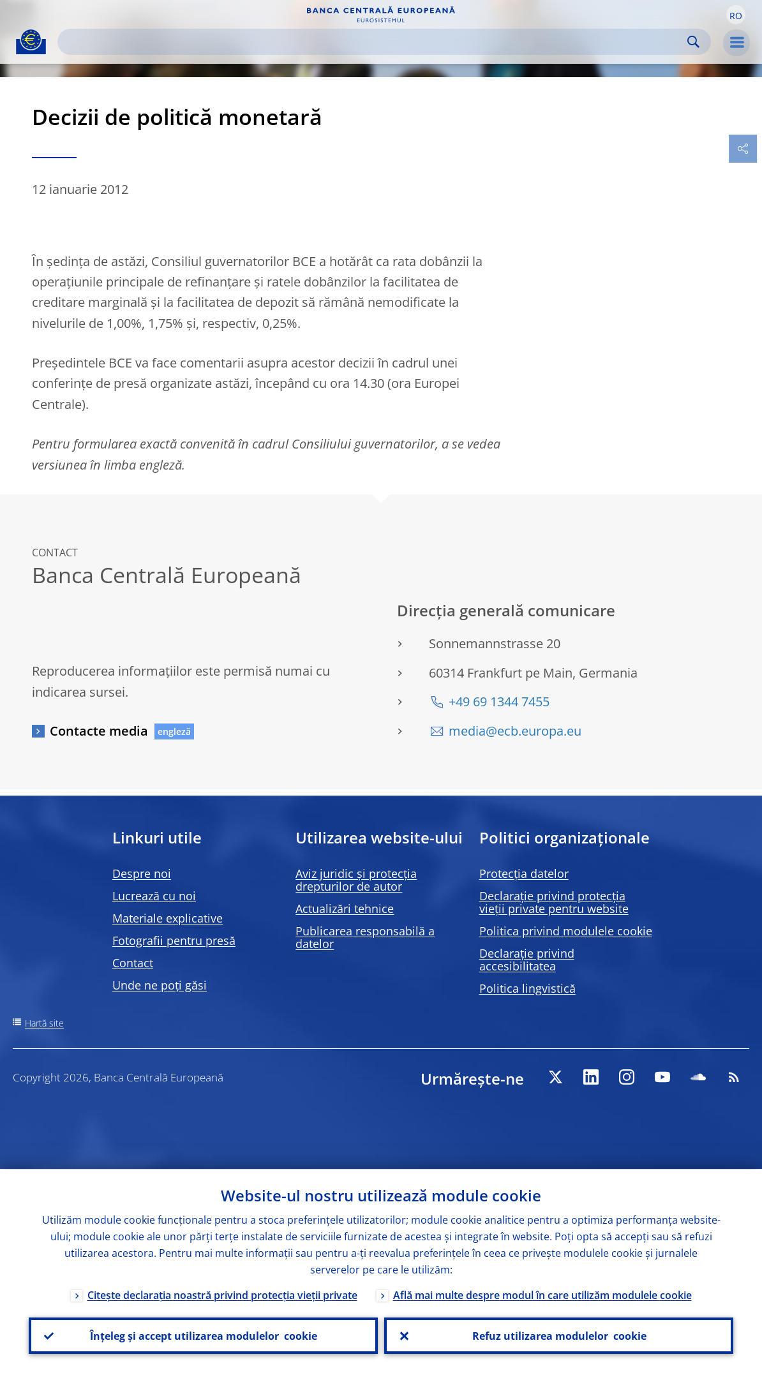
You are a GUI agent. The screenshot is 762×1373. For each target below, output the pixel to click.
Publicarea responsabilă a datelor (365, 937)
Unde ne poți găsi (159, 985)
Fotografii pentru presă (173, 940)
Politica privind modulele (565, 931)
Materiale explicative (167, 918)
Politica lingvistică (527, 988)
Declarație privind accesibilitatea (526, 960)
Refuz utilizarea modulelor (559, 1335)
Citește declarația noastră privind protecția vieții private (222, 1295)
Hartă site (44, 1023)
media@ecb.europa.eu (515, 730)
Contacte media (99, 730)
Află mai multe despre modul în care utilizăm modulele (542, 1295)
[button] (735, 14)
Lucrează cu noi (154, 895)
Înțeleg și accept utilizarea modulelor (203, 1335)
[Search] (374, 42)
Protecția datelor (524, 873)
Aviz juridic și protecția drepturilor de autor (356, 880)
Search (693, 42)
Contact (132, 962)
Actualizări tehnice (344, 908)
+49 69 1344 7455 (499, 701)
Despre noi (141, 873)
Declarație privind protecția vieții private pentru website (554, 902)
